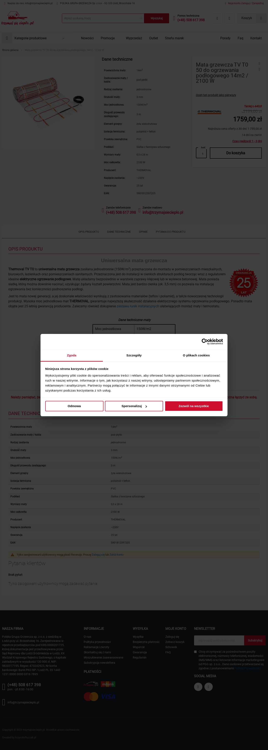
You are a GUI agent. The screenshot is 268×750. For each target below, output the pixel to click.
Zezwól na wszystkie (194, 406)
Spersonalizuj (134, 406)
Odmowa (74, 406)
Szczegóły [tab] (133, 355)
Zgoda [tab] (71, 355)
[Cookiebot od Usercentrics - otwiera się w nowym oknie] (205, 342)
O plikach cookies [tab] (196, 355)
